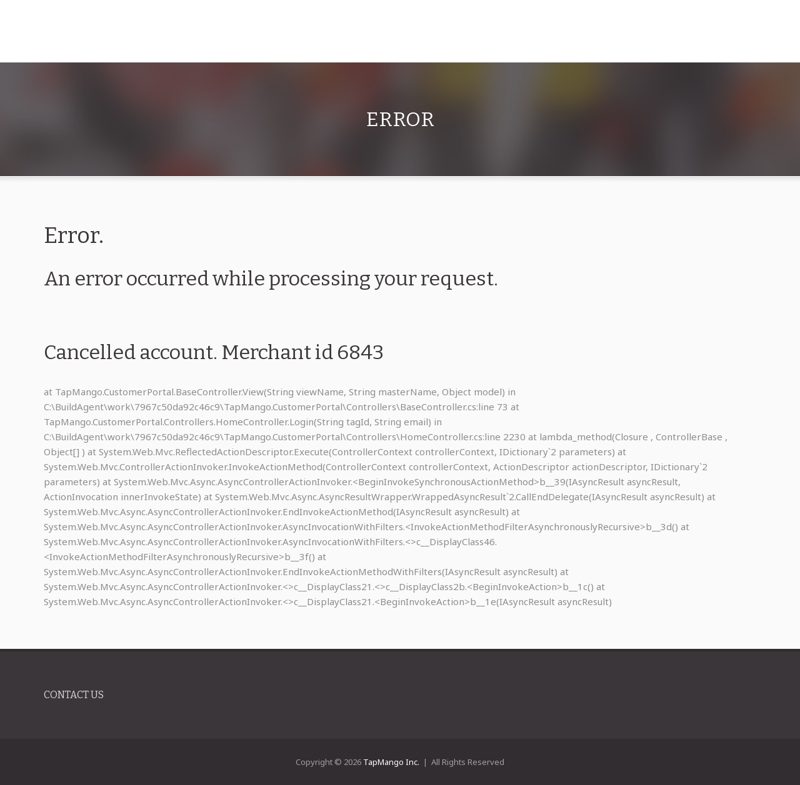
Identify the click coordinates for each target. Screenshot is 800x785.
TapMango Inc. (391, 762)
